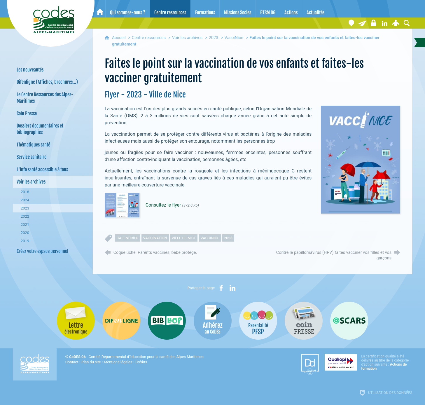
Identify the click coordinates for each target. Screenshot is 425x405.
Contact (71, 362)
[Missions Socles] (238, 9)
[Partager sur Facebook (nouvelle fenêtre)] (221, 288)
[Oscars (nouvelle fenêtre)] (349, 321)
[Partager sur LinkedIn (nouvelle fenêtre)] (232, 288)
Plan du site (91, 362)
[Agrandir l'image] (360, 159)
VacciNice (234, 37)
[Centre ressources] (170, 9)
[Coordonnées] (351, 23)
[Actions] (291, 9)
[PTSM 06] (268, 9)
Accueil (119, 37)
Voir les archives (187, 37)
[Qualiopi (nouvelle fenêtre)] (368, 362)
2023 (213, 37)
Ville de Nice (184, 238)
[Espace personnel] (395, 23)
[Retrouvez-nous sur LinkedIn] (384, 23)
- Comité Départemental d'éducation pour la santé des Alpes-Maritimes (136, 357)
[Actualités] (315, 9)
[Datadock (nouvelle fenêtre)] (310, 364)
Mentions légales (118, 362)
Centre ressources (149, 37)
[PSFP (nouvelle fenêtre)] (258, 321)
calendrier (128, 238)
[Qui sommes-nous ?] (128, 9)
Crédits (141, 362)
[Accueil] (100, 9)
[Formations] (205, 9)
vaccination (155, 238)
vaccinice (209, 238)
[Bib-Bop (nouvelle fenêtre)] (167, 321)
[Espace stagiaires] (373, 23)
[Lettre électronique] (362, 23)
